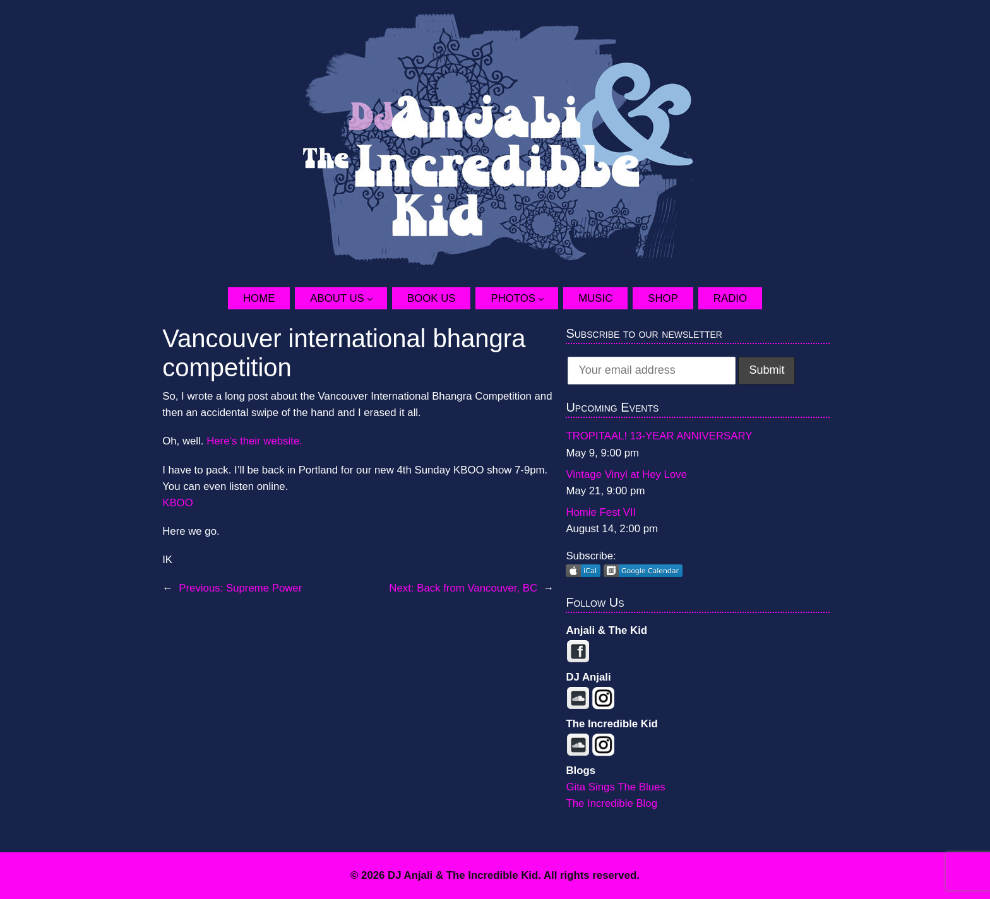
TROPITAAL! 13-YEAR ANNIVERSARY (659, 436)
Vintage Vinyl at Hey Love (626, 474)
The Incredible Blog (611, 803)
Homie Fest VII (601, 512)
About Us (337, 298)
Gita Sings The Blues (615, 787)
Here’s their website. (254, 441)
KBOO (177, 503)
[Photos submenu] (548, 298)
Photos (513, 298)
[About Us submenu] (377, 298)
